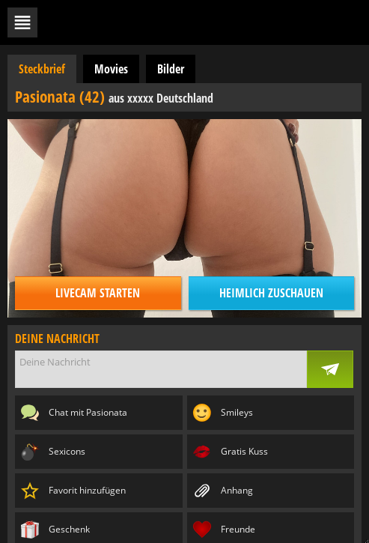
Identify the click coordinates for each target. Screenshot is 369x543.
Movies (111, 69)
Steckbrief (42, 69)
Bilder (170, 69)
